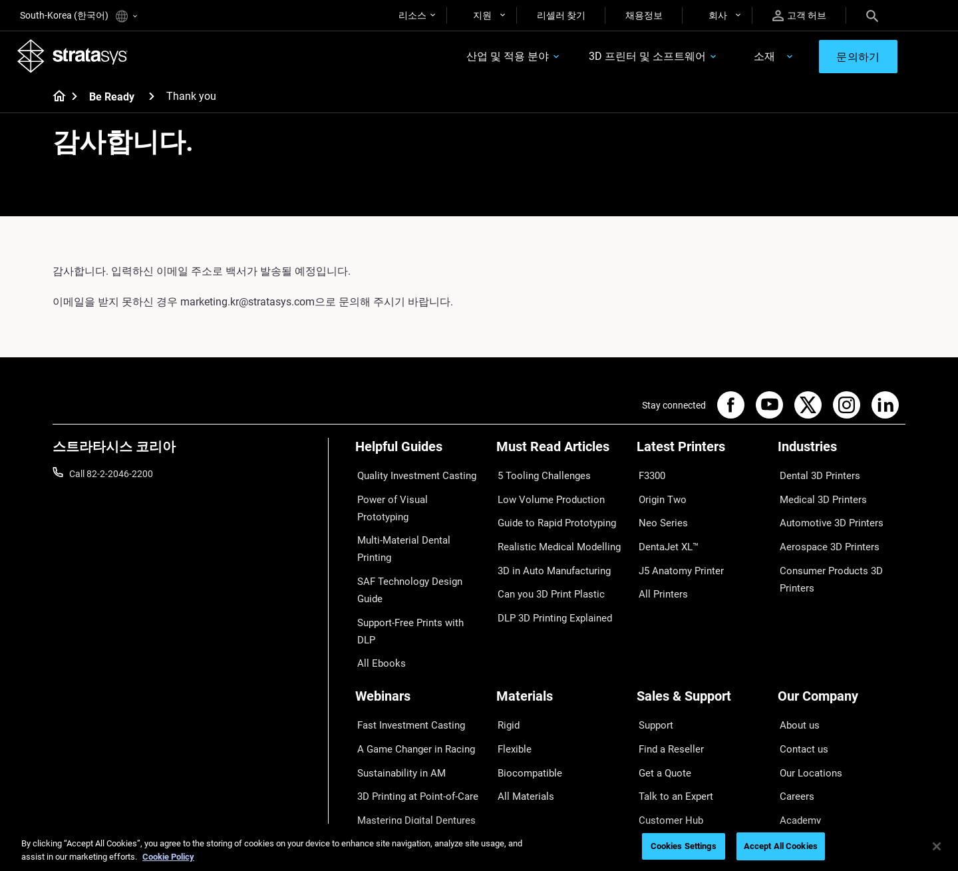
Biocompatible (526, 690)
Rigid (506, 651)
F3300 (650, 476)
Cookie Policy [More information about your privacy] (168, 857)
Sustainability (806, 749)
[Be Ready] (151, 98)
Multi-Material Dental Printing (415, 515)
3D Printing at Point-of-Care (412, 710)
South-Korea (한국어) (78, 16)
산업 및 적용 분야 (499, 57)
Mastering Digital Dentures (409, 729)
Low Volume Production (545, 495)
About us (796, 651)
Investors (797, 768)
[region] (479, 847)
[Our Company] (841, 629)
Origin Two (659, 495)
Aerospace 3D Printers (824, 535)
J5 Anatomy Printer (677, 554)
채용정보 (644, 15)
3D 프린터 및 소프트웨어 (638, 57)
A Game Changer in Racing (410, 670)
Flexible (511, 670)
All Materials (521, 710)
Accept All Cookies (781, 846)
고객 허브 (799, 15)
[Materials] (560, 629)
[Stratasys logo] (75, 57)
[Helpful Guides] (419, 454)
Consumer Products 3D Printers (826, 563)
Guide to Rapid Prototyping (552, 515)
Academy (797, 729)
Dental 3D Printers (815, 476)
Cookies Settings (684, 846)
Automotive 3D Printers (826, 515)
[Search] (872, 15)
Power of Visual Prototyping (413, 495)
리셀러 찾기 (561, 15)
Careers (794, 710)
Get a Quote (661, 690)
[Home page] (55, 99)
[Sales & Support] (700, 629)
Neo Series (658, 515)
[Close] (936, 846)
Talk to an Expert (671, 710)
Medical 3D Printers (818, 495)
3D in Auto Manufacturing (549, 554)
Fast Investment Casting (405, 651)
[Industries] (841, 454)
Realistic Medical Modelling (551, 535)
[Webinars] (419, 629)
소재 (755, 57)
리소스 (412, 15)
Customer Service (673, 749)
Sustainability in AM (395, 690)
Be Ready (111, 99)
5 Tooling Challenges (538, 476)
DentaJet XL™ (665, 535)
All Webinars (380, 749)
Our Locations (807, 690)
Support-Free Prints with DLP (415, 554)
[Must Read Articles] (560, 454)
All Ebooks (376, 574)
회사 (718, 15)
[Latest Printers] (700, 454)
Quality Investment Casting (411, 476)
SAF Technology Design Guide (416, 535)
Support (653, 651)
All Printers (659, 574)
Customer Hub (667, 729)
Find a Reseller (666, 670)
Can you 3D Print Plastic (545, 574)
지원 (482, 15)
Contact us (800, 670)
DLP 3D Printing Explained (549, 593)
